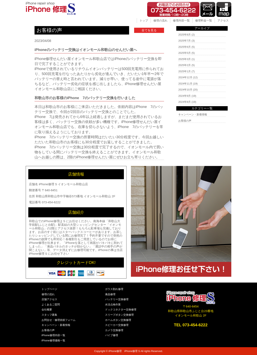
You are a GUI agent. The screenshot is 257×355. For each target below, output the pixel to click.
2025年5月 (184, 52)
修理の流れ (160, 20)
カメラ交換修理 (114, 330)
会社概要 (47, 309)
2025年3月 (184, 59)
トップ (144, 20)
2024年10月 (185, 89)
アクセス (223, 20)
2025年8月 (184, 34)
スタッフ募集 (49, 314)
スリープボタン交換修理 (119, 314)
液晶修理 (110, 294)
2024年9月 (184, 95)
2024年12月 (185, 77)
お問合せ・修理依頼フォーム (58, 319)
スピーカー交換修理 (116, 325)
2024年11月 (185, 83)
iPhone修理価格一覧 (53, 340)
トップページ (49, 289)
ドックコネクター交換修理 (120, 309)
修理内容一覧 (181, 20)
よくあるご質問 (51, 304)
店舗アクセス (49, 299)
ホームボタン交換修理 (118, 319)
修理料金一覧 (203, 20)
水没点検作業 (113, 304)
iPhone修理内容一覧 (53, 335)
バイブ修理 (111, 335)
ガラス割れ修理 (114, 289)
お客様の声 (184, 120)
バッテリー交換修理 (116, 299)
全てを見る (149, 30)
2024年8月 (184, 101)
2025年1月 (184, 71)
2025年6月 (184, 46)
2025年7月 (184, 40)
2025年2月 (184, 65)
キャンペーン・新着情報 (192, 114)
